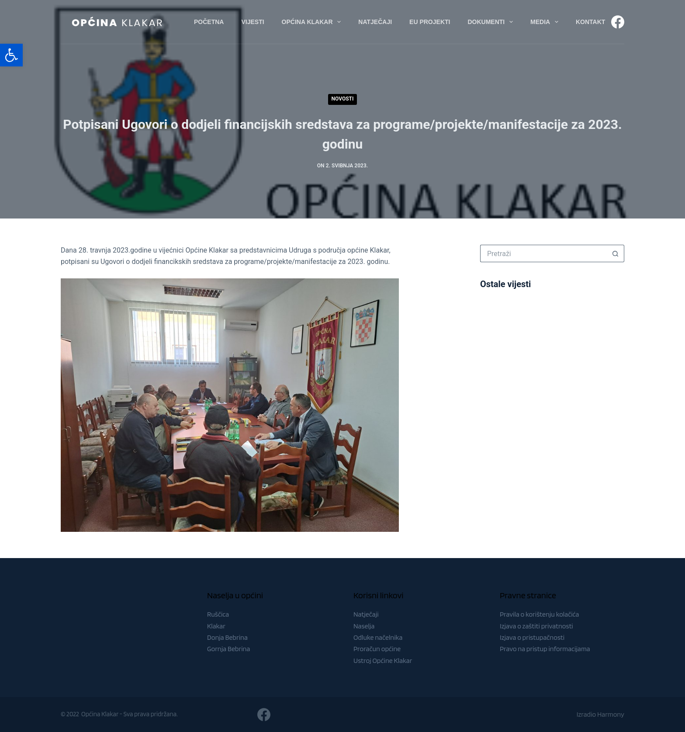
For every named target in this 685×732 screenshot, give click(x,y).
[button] (11, 55)
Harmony (610, 714)
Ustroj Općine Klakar (382, 660)
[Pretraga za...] (543, 253)
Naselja (363, 626)
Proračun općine (377, 649)
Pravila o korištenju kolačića (539, 614)
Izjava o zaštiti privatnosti (536, 626)
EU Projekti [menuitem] (429, 21)
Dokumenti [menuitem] (491, 22)
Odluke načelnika (377, 637)
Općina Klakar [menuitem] (313, 22)
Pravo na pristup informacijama (545, 649)
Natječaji (366, 614)
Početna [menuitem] (209, 21)
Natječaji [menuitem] (375, 21)
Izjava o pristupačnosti (532, 637)
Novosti (343, 99)
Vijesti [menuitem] (252, 21)
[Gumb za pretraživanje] (615, 253)
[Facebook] (617, 21)
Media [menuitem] (546, 22)
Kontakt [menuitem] (590, 21)
